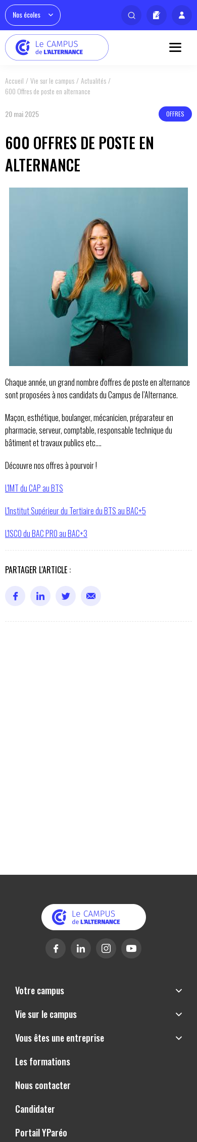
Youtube (131, 948)
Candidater (156, 15)
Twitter (66, 596)
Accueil (14, 80)
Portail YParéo (41, 1132)
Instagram (106, 948)
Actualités (93, 80)
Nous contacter (43, 1085)
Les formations (42, 1061)
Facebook (15, 596)
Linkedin (40, 596)
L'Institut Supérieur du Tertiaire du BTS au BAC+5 (75, 511)
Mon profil (182, 15)
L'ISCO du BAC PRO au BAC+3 (46, 533)
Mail (91, 596)
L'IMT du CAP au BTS (34, 488)
